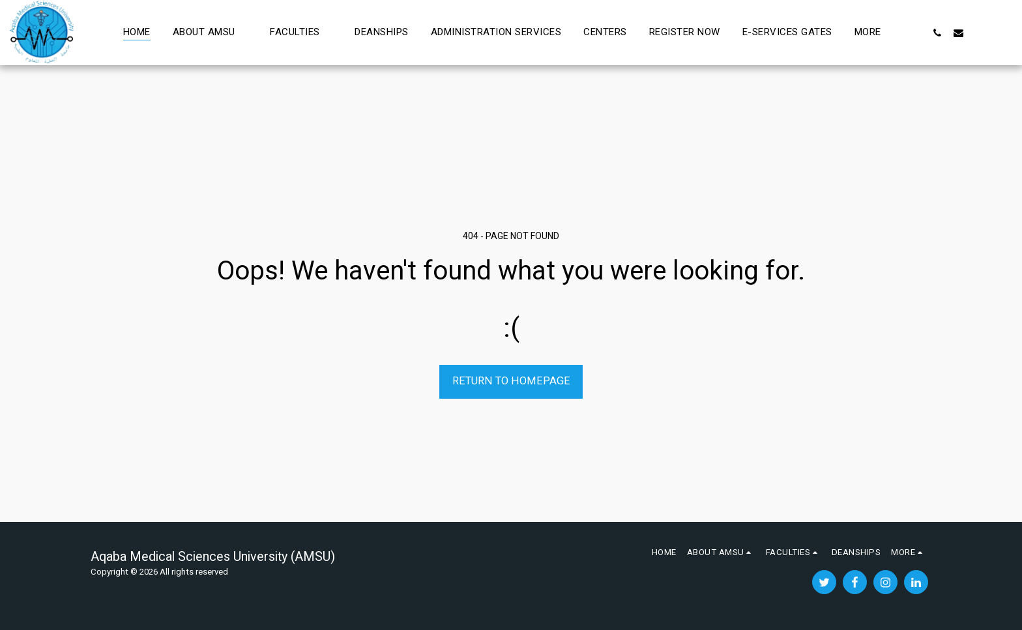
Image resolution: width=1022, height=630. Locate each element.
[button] (210, 32)
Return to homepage (511, 381)
